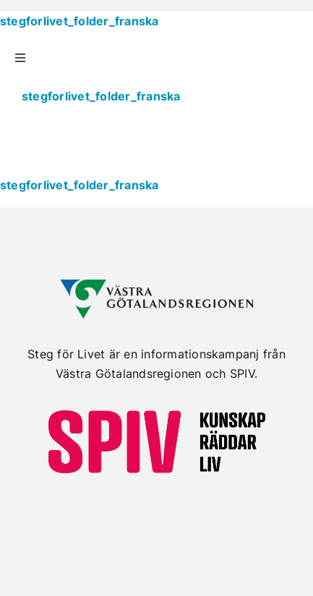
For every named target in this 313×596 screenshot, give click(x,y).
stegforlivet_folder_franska (79, 21)
